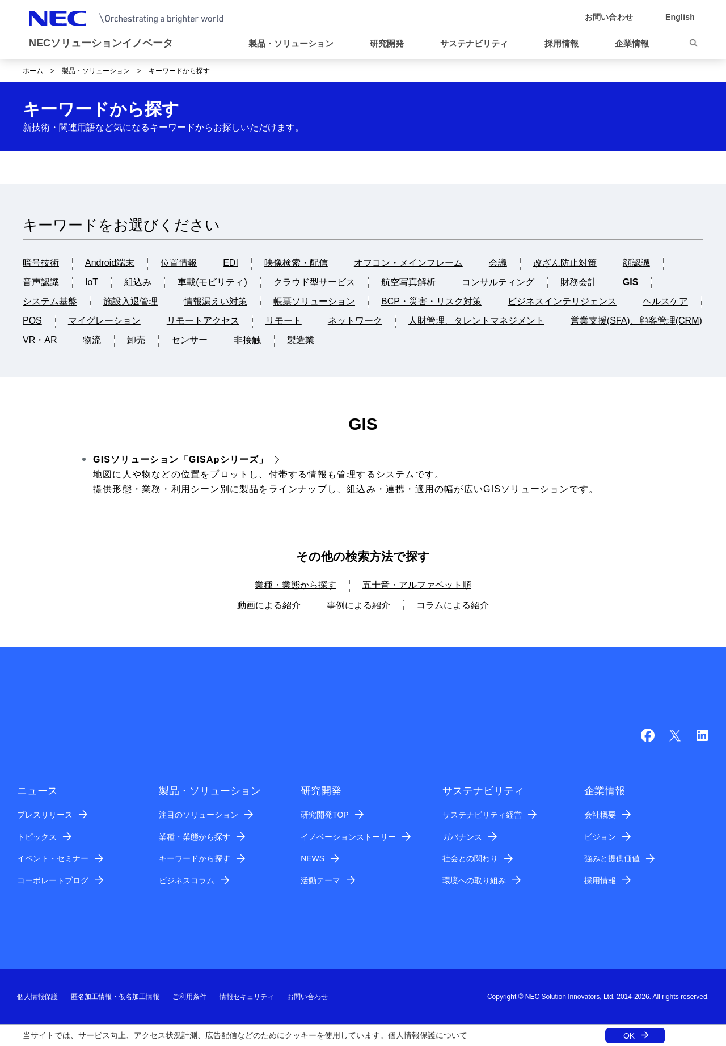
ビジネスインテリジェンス (562, 301)
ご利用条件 (189, 997)
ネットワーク (355, 320)
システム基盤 (50, 301)
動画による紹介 (269, 605)
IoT (91, 282)
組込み (137, 282)
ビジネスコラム (186, 880)
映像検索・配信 (296, 263)
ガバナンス (462, 836)
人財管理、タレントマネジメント (476, 320)
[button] (295, 44)
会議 (498, 263)
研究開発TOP (325, 814)
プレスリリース (45, 814)
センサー (189, 340)
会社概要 (600, 814)
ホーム (33, 71)
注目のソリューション (198, 814)
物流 (92, 340)
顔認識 (636, 263)
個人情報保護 (412, 1035)
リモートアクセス (203, 320)
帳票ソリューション (314, 301)
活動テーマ (320, 880)
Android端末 (109, 263)
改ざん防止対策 (565, 263)
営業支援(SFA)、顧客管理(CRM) (636, 320)
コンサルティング (498, 282)
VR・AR (40, 340)
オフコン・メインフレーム (408, 263)
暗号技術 (41, 263)
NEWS (312, 858)
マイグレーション (104, 320)
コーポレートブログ (52, 880)
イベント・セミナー (52, 858)
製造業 (300, 340)
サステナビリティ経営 (482, 814)
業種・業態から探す (295, 585)
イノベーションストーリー (348, 836)
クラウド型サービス (314, 282)
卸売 (136, 340)
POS (32, 320)
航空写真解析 (408, 282)
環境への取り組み (474, 880)
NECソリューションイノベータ (101, 43)
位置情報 (179, 263)
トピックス (37, 836)
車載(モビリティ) (212, 282)
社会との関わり (470, 858)
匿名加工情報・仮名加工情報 (115, 997)
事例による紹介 (358, 605)
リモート (283, 320)
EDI (230, 263)
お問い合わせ (307, 997)
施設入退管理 (130, 301)
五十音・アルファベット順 (416, 585)
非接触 (247, 340)
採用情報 (600, 880)
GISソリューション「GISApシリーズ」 (181, 459)
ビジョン (600, 836)
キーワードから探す (179, 71)
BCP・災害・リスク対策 (431, 301)
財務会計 (578, 282)
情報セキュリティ (247, 997)
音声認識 (41, 282)
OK (629, 1035)
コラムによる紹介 (452, 605)
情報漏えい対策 (215, 301)
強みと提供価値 (612, 858)
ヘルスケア (665, 301)
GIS (631, 282)
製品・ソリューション (96, 71)
